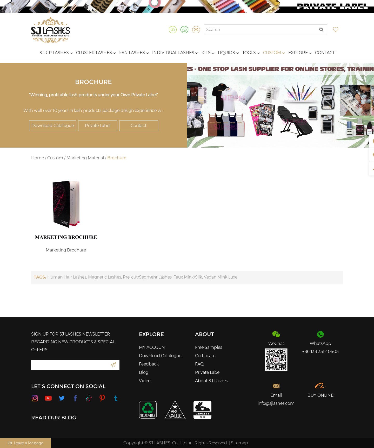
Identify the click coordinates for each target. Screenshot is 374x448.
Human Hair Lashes (66, 277)
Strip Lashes (55, 52)
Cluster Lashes (96, 52)
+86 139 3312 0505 (320, 351)
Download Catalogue (52, 125)
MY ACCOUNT (153, 347)
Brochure (116, 157)
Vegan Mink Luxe (220, 277)
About (204, 334)
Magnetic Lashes (104, 277)
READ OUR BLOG (53, 417)
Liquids (228, 52)
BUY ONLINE (320, 395)
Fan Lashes (134, 52)
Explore (299, 52)
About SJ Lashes (211, 380)
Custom (274, 52)
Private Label (97, 125)
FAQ (199, 364)
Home (37, 157)
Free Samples (208, 347)
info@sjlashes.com (276, 403)
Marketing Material (85, 157)
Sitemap (239, 442)
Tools (250, 52)
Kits (208, 52)
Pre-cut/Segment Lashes (147, 277)
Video (145, 380)
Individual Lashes (175, 52)
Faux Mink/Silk (187, 277)
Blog (143, 372)
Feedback (149, 364)
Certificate (205, 355)
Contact (325, 52)
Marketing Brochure (66, 250)
